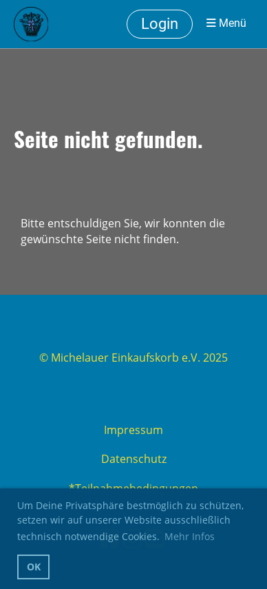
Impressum (133, 429)
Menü (226, 23)
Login (159, 23)
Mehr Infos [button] (189, 536)
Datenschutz (134, 458)
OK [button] (34, 566)
